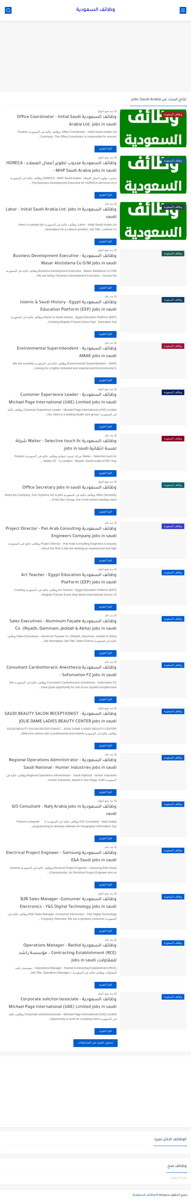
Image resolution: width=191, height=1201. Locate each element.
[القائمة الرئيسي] (183, 10)
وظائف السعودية (95, 10)
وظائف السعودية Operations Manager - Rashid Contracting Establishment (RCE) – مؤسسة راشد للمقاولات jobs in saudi (68, 953)
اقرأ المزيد (105, 149)
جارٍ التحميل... (177, 1178)
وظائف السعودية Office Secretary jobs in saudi (69, 487)
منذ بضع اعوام (105, 111)
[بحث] (8, 10)
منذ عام (109, 203)
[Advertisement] (95, 56)
